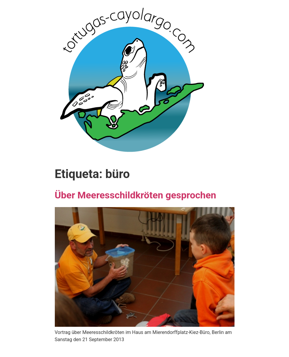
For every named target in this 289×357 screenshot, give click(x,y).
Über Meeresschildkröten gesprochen (135, 195)
